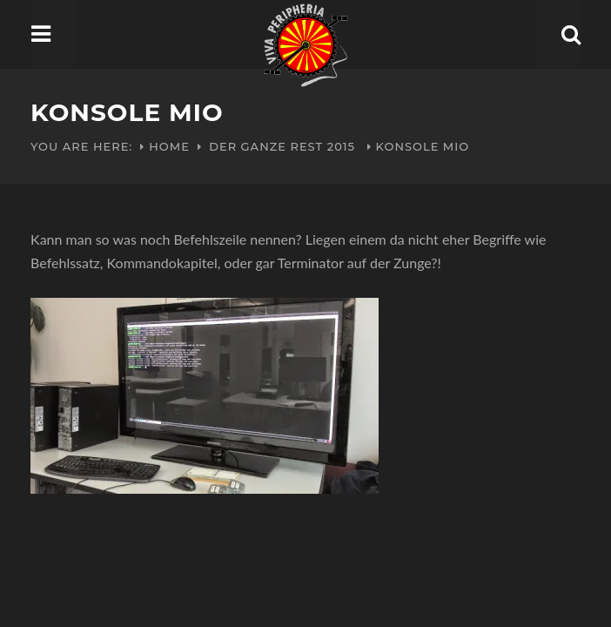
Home (169, 146)
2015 (341, 146)
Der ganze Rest (266, 146)
